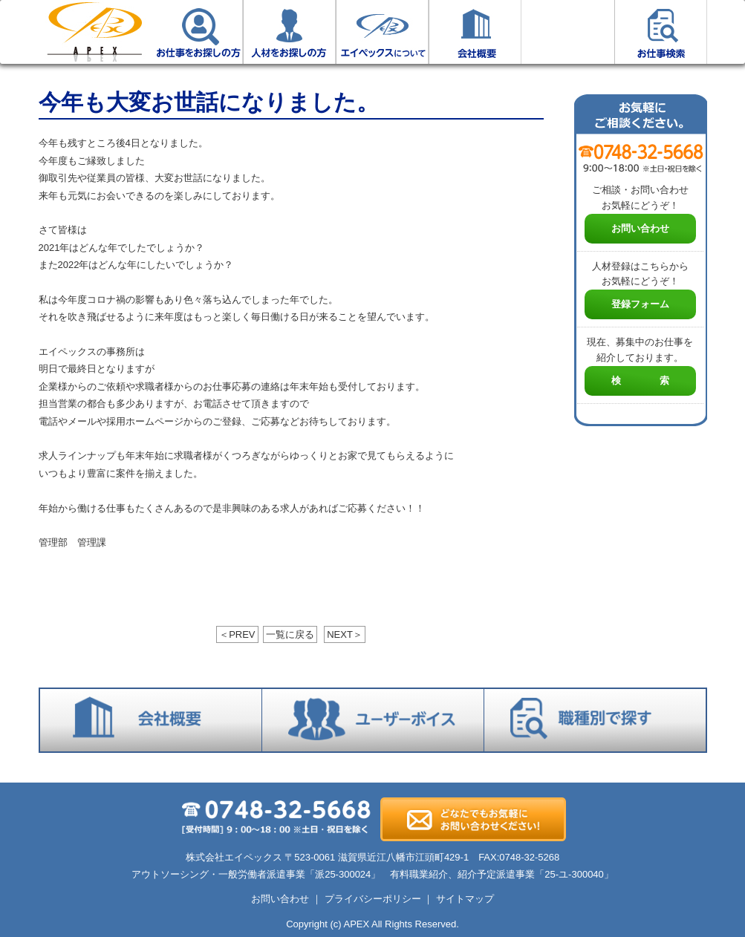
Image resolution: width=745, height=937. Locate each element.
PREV (237, 634)
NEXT (344, 634)
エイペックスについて (382, 32)
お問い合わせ (640, 228)
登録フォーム (640, 304)
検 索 (640, 380)
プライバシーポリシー (373, 898)
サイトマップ (465, 898)
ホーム (94, 32)
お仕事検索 (660, 32)
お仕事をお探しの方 (196, 32)
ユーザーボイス (567, 32)
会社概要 (475, 32)
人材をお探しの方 (289, 32)
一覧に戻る (290, 634)
